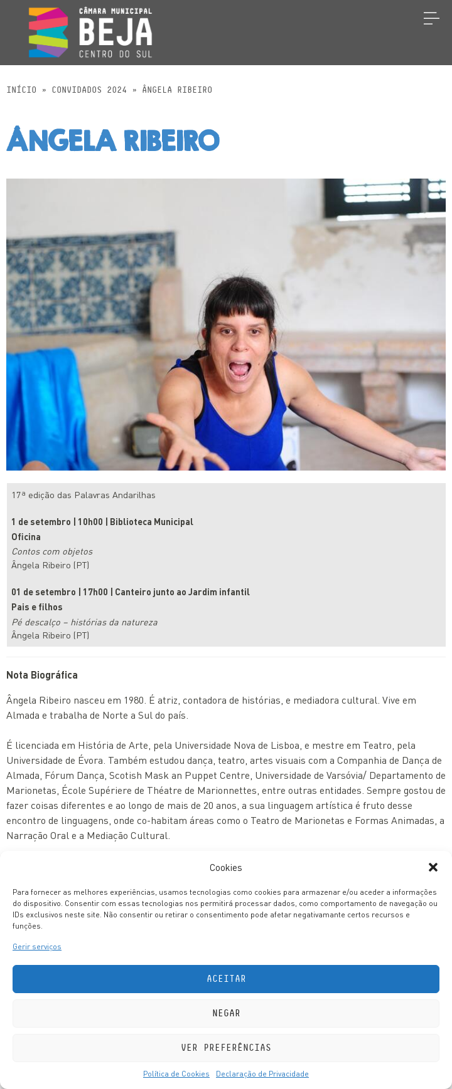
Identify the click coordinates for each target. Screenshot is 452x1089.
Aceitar (226, 979)
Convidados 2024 (89, 90)
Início (21, 90)
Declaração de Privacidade (262, 1073)
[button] (433, 867)
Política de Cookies (176, 1073)
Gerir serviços (37, 946)
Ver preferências (226, 1048)
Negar (226, 1013)
